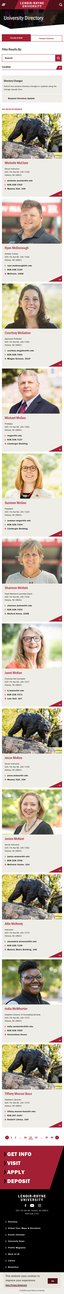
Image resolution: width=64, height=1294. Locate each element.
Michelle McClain (16, 162)
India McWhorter (16, 1008)
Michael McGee (15, 417)
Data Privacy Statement (16, 1285)
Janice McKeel (14, 838)
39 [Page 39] (46, 1137)
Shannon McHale (16, 587)
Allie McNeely (14, 923)
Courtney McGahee (18, 332)
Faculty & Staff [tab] (16, 38)
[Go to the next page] (57, 1137)
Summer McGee (15, 502)
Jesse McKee (13, 757)
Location (32, 67)
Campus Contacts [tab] (46, 38)
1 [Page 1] (11, 1137)
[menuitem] (32, 1154)
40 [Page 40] (52, 1137)
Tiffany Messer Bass (18, 1093)
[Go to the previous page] (7, 1137)
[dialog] (32, 1280)
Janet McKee (13, 672)
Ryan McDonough (17, 247)
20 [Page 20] (25, 1137)
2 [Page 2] (15, 1137)
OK (52, 1281)
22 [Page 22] (36, 1137)
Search (9, 58)
